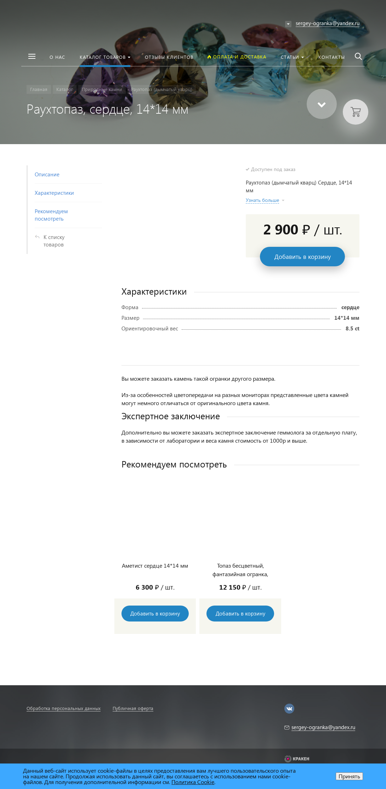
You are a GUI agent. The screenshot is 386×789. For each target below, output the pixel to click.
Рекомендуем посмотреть (51, 215)
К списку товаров (54, 240)
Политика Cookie (192, 781)
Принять (349, 776)
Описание (47, 174)
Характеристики (54, 192)
